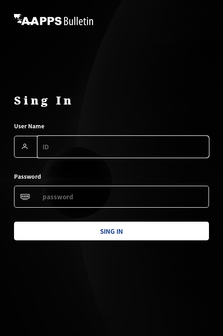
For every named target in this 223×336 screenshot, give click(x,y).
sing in (111, 231)
